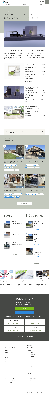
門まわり (6, 370)
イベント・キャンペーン (9, 347)
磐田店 (6, 362)
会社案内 (29, 350)
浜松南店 (6, 361)
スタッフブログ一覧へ (13, 254)
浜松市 (17, 169)
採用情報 (29, 360)
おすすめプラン (30, 347)
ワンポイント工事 (8, 167)
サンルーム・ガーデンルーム (11, 380)
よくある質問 (30, 367)
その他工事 (7, 384)
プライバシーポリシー (32, 378)
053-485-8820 (14, 323)
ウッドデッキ (7, 376)
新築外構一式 (7, 369)
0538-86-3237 (36, 330)
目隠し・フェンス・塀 (9, 169)
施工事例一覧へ (24, 203)
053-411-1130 (36, 323)
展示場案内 (8, 4)
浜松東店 (6, 359)
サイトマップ (30, 380)
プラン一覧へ (24, 131)
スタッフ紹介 (30, 352)
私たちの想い (30, 345)
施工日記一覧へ (36, 263)
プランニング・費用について (34, 369)
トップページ (7, 345)
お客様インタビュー (32, 354)
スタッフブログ (7, 352)
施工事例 (24, 4)
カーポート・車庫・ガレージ (10, 165)
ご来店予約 (41, 4)
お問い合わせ (24, 312)
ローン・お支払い (31, 356)
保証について (30, 358)
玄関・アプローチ (30, 167)
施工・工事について (32, 370)
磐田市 (41, 194)
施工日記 (6, 350)
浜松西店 (6, 357)
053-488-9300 (14, 330)
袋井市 (37, 167)
